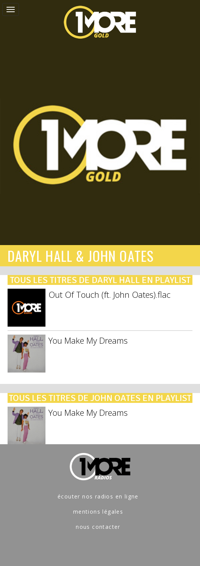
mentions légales (98, 511)
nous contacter (98, 526)
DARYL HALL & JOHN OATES (81, 255)
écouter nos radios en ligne (98, 496)
